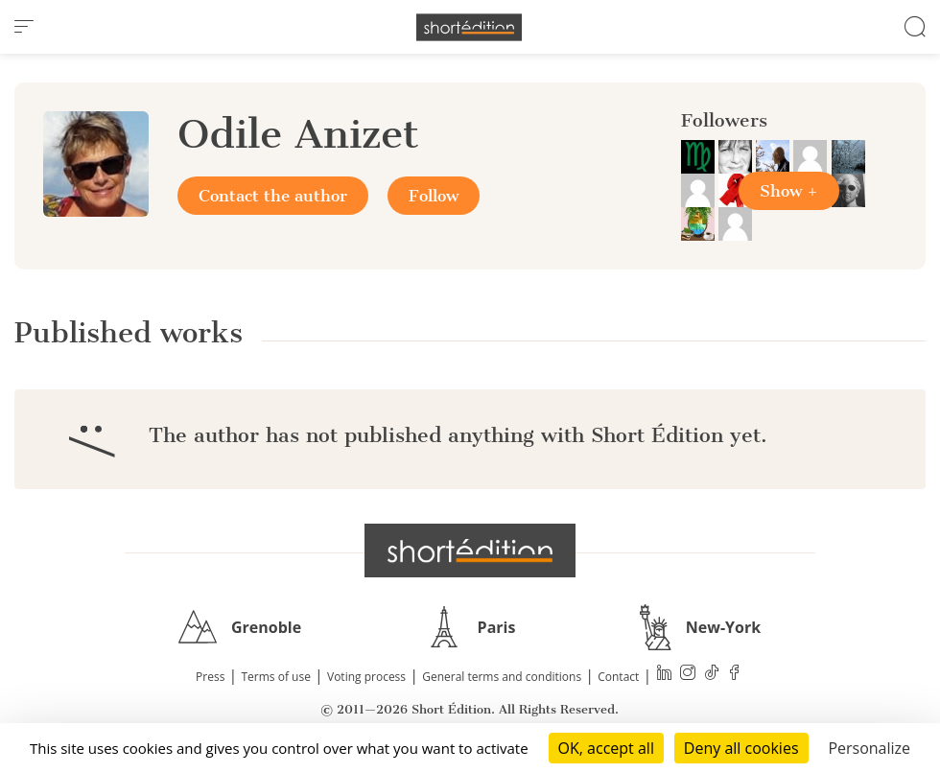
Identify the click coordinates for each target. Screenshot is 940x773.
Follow (433, 195)
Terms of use (276, 676)
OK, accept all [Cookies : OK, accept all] (606, 748)
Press (210, 676)
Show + (789, 190)
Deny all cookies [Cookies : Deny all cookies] (741, 748)
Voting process (366, 676)
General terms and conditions (501, 676)
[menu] (24, 27)
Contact (618, 676)
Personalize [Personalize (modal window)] (869, 748)
